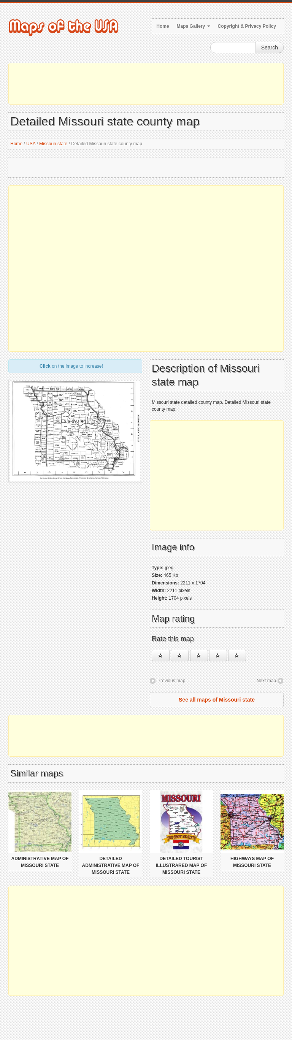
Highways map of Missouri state (252, 862)
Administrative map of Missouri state (40, 862)
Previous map (171, 680)
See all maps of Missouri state (217, 700)
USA (30, 143)
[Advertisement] (146, 84)
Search (269, 47)
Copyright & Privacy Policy (247, 26)
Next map (266, 680)
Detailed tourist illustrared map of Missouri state (181, 865)
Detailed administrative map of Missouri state (111, 865)
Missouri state (53, 143)
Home (162, 26)
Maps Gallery (193, 26)
